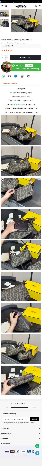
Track (34, 419)
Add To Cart (25, 57)
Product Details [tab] (10, 83)
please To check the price (14, 43)
